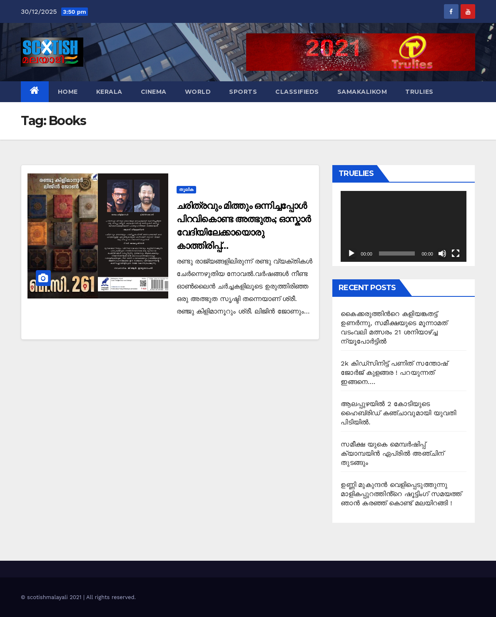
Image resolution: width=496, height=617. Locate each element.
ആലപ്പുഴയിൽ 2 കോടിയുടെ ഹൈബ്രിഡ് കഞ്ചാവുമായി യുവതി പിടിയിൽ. (398, 413)
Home (68, 91)
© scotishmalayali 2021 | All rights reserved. (78, 597)
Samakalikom (362, 91)
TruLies (419, 91)
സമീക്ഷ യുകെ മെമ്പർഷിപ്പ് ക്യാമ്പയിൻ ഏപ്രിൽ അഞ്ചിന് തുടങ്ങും (392, 453)
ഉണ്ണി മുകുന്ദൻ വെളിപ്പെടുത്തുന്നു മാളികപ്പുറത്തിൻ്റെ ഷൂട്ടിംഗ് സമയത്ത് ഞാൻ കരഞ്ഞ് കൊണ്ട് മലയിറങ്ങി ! (401, 494)
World (198, 91)
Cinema (154, 91)
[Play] (351, 253)
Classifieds (297, 91)
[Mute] (442, 253)
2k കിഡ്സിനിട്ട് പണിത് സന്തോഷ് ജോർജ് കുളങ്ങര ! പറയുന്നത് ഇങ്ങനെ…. (394, 372)
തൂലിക (186, 189)
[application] (403, 226)
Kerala (109, 91)
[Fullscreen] (455, 253)
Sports (243, 91)
